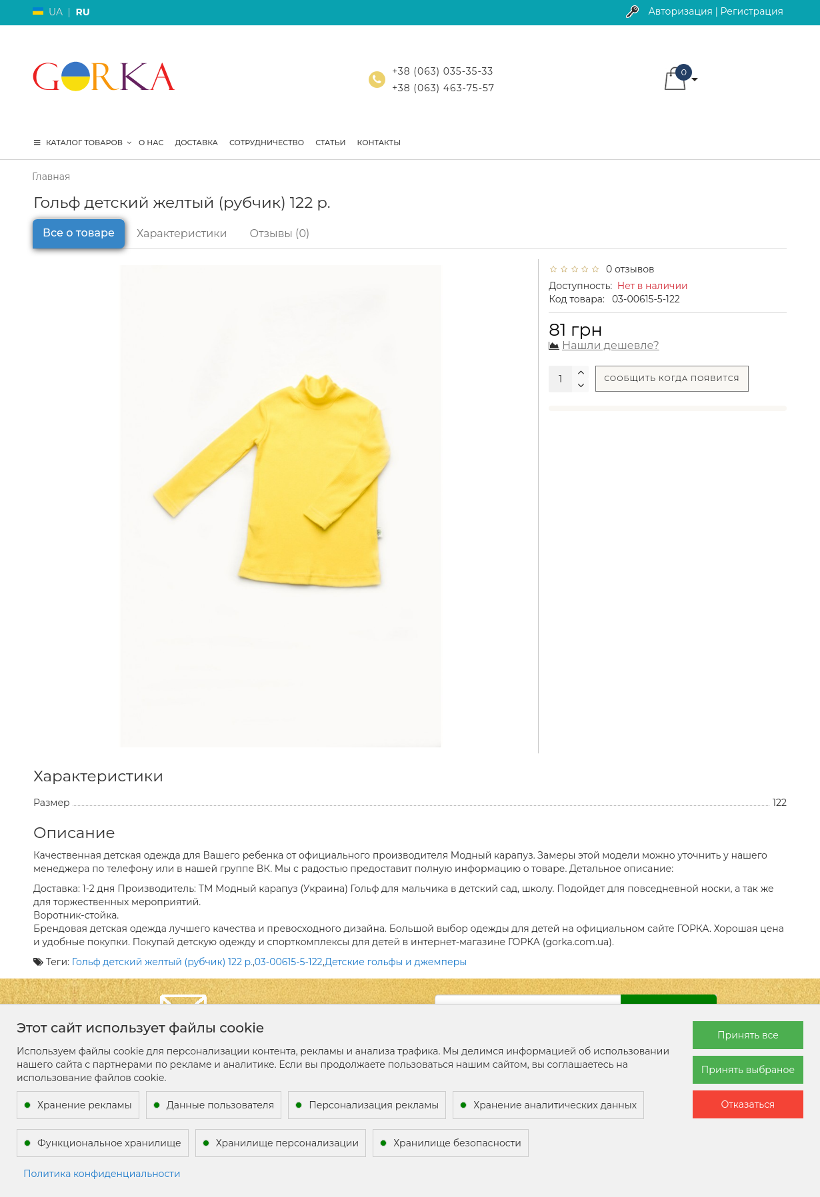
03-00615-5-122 (289, 962)
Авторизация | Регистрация (715, 11)
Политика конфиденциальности (102, 1174)
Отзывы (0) (280, 233)
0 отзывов (628, 269)
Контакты (379, 142)
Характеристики (182, 233)
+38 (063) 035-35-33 (442, 71)
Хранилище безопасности (457, 1143)
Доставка (196, 142)
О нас (151, 142)
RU (82, 12)
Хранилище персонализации (287, 1143)
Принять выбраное (748, 1070)
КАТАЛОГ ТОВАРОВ (82, 142)
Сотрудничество (266, 142)
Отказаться (748, 1104)
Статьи (330, 142)
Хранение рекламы (84, 1105)
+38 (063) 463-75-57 (443, 88)
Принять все (748, 1035)
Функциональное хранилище (109, 1143)
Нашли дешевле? (610, 345)
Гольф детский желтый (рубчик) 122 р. (162, 962)
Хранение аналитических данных (555, 1105)
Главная (51, 177)
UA (56, 12)
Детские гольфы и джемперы (396, 962)
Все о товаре (79, 232)
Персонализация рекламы (374, 1105)
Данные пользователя (221, 1105)
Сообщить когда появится (671, 378)
